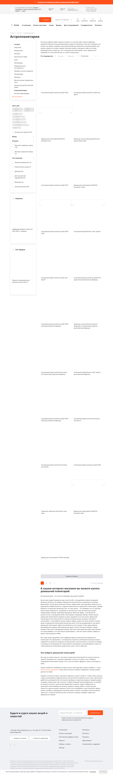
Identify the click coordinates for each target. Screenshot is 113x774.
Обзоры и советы (65, 744)
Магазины (85, 730)
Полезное (98, 25)
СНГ (39, 9)
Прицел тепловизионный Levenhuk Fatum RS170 (21, 281)
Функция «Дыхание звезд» (24, 153)
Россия (16, 25)
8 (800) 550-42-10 (73, 10)
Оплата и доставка (40, 25)
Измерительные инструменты (20, 67)
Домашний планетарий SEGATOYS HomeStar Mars (85, 512)
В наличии (84, 56)
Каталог (19, 33)
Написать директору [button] (40, 738)
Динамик (19, 171)
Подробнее (92, 772)
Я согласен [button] (103, 772)
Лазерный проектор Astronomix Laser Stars (54, 512)
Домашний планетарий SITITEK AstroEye (55, 557)
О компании (26, 25)
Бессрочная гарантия (23, 132)
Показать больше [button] (72, 576)
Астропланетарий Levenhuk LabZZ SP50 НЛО (54, 232)
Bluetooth (19, 182)
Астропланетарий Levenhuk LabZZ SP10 (54, 185)
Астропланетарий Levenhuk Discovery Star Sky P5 (54, 466)
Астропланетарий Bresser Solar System (87, 231)
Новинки (71, 56)
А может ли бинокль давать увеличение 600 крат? (58, 2)
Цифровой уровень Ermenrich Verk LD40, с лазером (22, 230)
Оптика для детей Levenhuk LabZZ (23, 86)
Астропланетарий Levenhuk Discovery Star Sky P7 (87, 420)
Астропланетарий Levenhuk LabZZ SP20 (54, 92)
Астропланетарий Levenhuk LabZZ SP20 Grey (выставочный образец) (54, 325)
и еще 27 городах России (30, 9)
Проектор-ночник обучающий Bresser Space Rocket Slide (87, 140)
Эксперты (85, 737)
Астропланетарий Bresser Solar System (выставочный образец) (87, 373)
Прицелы (17, 77)
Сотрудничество (86, 25)
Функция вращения (23, 162)
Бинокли (17, 54)
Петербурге (18, 9)
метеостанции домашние (50, 670)
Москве (36, 7)
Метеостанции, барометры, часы (23, 81)
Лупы (16, 60)
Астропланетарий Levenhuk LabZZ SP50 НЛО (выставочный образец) (54, 420)
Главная (12, 33)
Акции (51, 25)
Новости (62, 740)
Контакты (85, 733)
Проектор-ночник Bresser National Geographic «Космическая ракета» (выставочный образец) (85, 326)
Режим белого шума (23, 167)
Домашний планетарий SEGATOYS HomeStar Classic (85, 186)
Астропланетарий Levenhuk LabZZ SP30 (87, 465)
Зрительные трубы (20, 57)
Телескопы (17, 47)
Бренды (59, 25)
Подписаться (95, 713)
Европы (17, 11)
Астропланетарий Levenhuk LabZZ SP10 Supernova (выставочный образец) (87, 279)
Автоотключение (22, 187)
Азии (23, 11)
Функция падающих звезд (24, 146)
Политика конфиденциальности (94, 761)
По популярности (47, 56)
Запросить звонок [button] (20, 738)
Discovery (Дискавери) (21, 93)
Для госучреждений (71, 25)
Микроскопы (18, 50)
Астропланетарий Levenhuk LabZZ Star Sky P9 (54, 279)
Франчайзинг (87, 740)
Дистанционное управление (20, 177)
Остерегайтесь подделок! (91, 744)
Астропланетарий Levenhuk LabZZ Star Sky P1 (87, 93)
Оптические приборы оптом (68, 737)
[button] (49, 9)
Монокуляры (18, 63)
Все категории (17, 96)
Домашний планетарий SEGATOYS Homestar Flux (53, 140)
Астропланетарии (28, 33)
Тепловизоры (18, 74)
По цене (60, 56)
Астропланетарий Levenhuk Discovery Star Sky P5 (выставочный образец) (54, 373)
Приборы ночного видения (23, 71)
